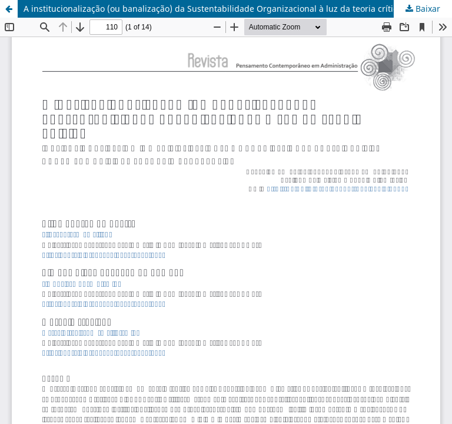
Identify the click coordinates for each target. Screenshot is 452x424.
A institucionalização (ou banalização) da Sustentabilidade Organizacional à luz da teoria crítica (213, 8)
